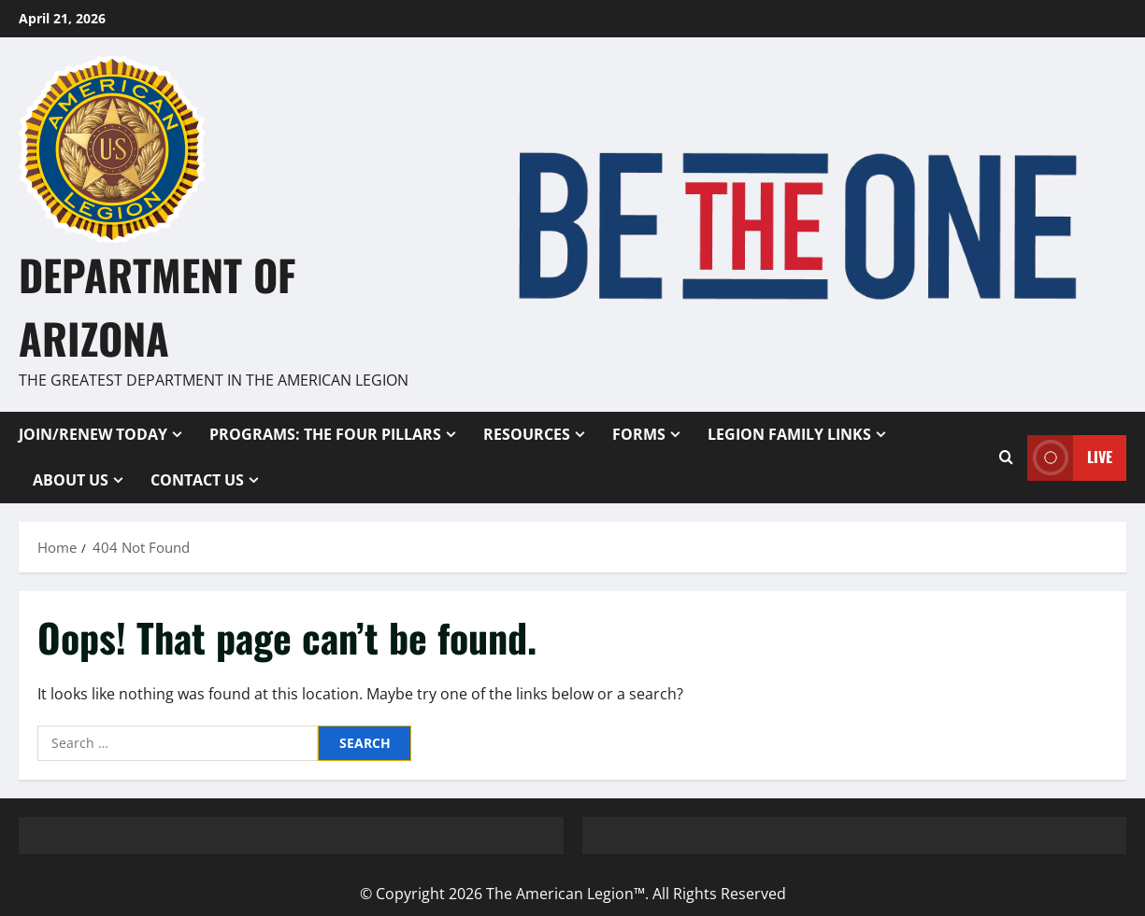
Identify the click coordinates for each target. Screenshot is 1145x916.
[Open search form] (1006, 457)
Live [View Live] (1069, 457)
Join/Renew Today (93, 434)
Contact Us (197, 480)
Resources (526, 434)
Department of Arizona (157, 306)
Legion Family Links (789, 434)
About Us (70, 480)
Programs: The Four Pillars (325, 434)
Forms (639, 434)
